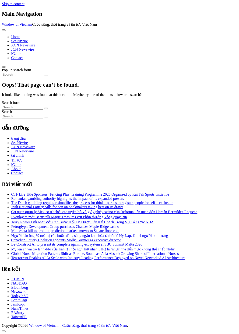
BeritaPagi (19, 300)
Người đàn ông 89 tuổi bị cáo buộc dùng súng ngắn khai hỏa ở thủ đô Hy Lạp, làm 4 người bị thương (89, 236)
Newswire (18, 292)
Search (7, 112)
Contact (17, 58)
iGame (16, 54)
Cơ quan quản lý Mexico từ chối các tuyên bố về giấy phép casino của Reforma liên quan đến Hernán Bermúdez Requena (104, 212)
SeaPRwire (19, 41)
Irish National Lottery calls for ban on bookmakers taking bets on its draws (67, 207)
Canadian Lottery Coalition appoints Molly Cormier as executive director (66, 240)
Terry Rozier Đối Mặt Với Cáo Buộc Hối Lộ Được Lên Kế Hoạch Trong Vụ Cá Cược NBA (82, 222)
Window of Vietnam (17, 24)
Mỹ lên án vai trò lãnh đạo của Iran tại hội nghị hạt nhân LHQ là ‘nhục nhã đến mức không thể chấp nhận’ (93, 249)
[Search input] (22, 74)
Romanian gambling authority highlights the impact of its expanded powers (67, 198)
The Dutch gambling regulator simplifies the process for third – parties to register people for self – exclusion (92, 203)
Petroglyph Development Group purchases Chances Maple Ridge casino (65, 227)
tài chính (17, 155)
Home (15, 37)
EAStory (17, 313)
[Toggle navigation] (4, 30)
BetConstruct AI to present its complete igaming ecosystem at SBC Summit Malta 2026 (76, 244)
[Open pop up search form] (4, 67)
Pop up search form (16, 70)
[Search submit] (46, 75)
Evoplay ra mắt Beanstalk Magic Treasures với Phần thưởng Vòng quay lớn (69, 217)
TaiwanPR (19, 317)
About (16, 169)
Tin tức (16, 160)
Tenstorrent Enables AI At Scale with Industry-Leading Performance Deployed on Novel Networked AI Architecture (98, 258)
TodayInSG (19, 296)
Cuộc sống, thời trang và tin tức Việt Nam (94, 325)
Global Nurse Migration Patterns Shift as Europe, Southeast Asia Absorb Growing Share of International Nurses (95, 254)
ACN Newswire (23, 45)
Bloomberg (19, 287)
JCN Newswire (22, 49)
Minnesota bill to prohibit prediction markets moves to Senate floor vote (65, 231)
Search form (11, 103)
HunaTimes (19, 308)
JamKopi (18, 304)
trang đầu (18, 138)
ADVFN (17, 279)
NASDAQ (19, 283)
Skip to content (13, 4)
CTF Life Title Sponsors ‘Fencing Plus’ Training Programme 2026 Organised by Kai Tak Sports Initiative (90, 194)
